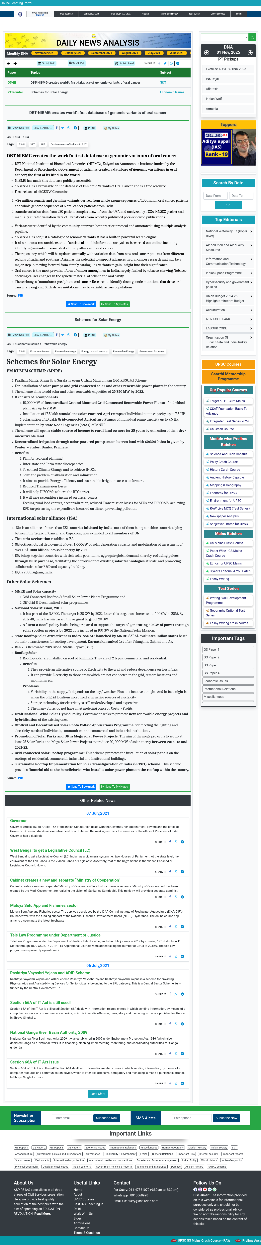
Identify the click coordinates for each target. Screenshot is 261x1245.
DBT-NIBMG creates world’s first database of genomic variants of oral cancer (85, 82)
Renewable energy (53, 344)
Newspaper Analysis (222, 516)
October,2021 (73, 53)
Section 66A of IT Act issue (34, 1062)
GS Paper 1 (211, 649)
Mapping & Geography (223, 485)
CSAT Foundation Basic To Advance (226, 411)
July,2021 (154, 53)
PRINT (89, 128)
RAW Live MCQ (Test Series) (228, 508)
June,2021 (177, 53)
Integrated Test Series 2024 (227, 421)
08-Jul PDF (77, 63)
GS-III (12, 82)
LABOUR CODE (216, 328)
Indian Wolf (214, 99)
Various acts (42, 1160)
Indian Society (219, 1147)
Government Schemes (151, 351)
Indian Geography (231, 1160)
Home (78, 1190)
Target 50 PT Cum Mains (225, 401)
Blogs (78, 1218)
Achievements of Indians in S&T (69, 144)
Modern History (197, 1147)
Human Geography (173, 1147)
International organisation (69, 1160)
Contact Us (81, 1228)
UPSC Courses (66, 14)
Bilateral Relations (162, 1153)
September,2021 (101, 53)
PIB (20, 295)
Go (228, 205)
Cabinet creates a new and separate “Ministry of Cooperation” (65, 880)
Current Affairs (91, 14)
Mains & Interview (169, 14)
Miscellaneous (214, 697)
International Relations (220, 689)
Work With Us (83, 1214)
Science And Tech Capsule (226, 454)
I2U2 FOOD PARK (218, 319)
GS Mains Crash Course (224, 543)
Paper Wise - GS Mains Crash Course (224, 553)
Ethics (143, 1153)
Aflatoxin (212, 89)
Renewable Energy (123, 351)
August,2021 (130, 53)
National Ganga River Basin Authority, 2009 (48, 1032)
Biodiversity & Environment (120, 1153)
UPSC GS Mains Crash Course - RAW (213, 1240)
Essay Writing (217, 579)
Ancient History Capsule (225, 477)
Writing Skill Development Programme (226, 600)
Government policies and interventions (59, 1153)
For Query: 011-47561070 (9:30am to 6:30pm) (146, 1190)
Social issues (22, 1160)
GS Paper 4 (211, 673)
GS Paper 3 (211, 665)
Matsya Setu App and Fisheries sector (44, 905)
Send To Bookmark (81, 304)
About (78, 1194)
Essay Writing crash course (227, 623)
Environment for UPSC (223, 501)
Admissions (82, 1223)
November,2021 (44, 53)
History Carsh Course (223, 470)
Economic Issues (172, 92)
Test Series (194, 14)
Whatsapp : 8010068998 (131, 1195)
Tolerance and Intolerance (151, 1166)
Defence (176, 1166)
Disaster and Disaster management (157, 1160)
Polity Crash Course (222, 462)
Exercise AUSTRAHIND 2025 (226, 69)
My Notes (111, 128)
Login (238, 14)
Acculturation (215, 310)
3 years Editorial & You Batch (228, 571)
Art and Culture (24, 1153)
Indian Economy (82, 1166)
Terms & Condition (87, 1233)
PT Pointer (15, 92)
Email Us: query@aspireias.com (136, 1201)
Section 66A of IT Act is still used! (40, 1002)
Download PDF (18, 128)
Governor (18, 820)
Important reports (233, 1153)
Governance (93, 1153)
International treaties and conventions (110, 1160)
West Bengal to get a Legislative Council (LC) (50, 850)
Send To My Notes (114, 304)
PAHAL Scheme (217, 1166)
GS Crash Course (220, 429)
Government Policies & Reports (114, 1166)
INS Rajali (212, 79)
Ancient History (194, 1166)
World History (209, 1160)
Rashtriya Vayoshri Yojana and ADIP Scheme (50, 973)
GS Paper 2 (211, 657)
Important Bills (186, 1153)
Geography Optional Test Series (225, 613)
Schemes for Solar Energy (49, 92)
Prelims (145, 14)
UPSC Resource (218, 14)
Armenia (212, 109)
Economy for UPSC (221, 493)
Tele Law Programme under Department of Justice (55, 935)
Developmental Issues (55, 1166)
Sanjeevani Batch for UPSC (227, 524)
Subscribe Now (106, 1118)
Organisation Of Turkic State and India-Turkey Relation (226, 342)
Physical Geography (26, 1166)
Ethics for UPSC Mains (224, 563)
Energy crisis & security (94, 351)
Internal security (208, 1153)
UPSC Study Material (120, 14)
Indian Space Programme (224, 273)
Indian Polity (189, 1160)
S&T (163, 82)
